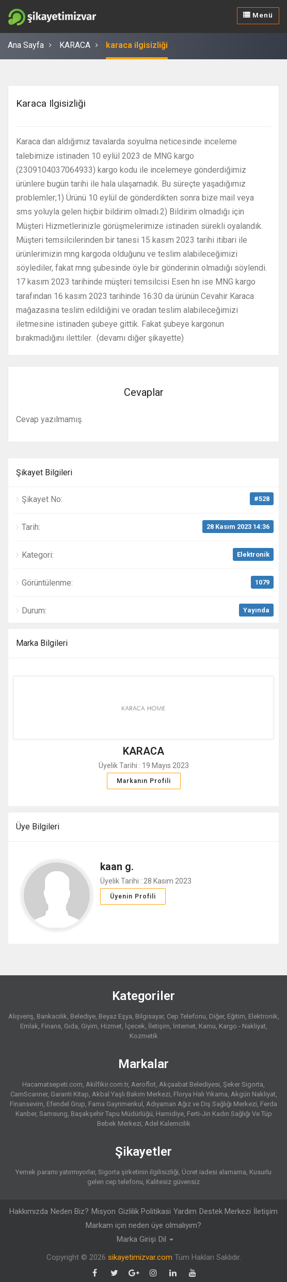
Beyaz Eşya (115, 1016)
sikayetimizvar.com (140, 1256)
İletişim (159, 1025)
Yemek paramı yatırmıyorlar (55, 1171)
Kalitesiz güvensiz (173, 1181)
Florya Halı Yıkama (200, 1093)
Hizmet (111, 1025)
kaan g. (117, 866)
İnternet (184, 1025)
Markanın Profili (144, 780)
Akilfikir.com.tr (107, 1084)
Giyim (89, 1025)
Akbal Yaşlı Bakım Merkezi (131, 1093)
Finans (51, 1025)
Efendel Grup (65, 1103)
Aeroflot (143, 1084)
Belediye (82, 1016)
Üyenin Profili (133, 896)
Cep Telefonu (186, 1016)
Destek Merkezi (225, 1211)
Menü (259, 15)
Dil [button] (165, 1238)
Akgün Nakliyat (253, 1093)
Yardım (185, 1211)
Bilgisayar (149, 1016)
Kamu (207, 1025)
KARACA (74, 45)
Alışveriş (21, 1016)
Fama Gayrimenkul (115, 1103)
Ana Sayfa (26, 45)
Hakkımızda (28, 1211)
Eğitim (236, 1016)
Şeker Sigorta (243, 1084)
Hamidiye (170, 1113)
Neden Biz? (70, 1211)
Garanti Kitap (70, 1093)
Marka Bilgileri (42, 642)
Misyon (103, 1211)
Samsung (53, 1113)
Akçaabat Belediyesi (189, 1084)
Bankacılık (52, 1016)
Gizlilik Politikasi (144, 1211)
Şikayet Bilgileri (44, 471)
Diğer (216, 1016)
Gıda (71, 1025)
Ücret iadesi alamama (214, 1171)
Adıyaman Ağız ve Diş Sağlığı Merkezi (201, 1103)
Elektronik (253, 554)
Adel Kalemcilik (167, 1123)
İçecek (135, 1025)
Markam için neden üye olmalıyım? (143, 1224)
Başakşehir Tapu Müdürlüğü (112, 1113)
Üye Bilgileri (37, 826)
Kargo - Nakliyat (242, 1025)
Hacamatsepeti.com (52, 1084)
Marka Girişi (136, 1238)
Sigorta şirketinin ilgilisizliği (138, 1171)
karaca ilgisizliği (137, 45)
